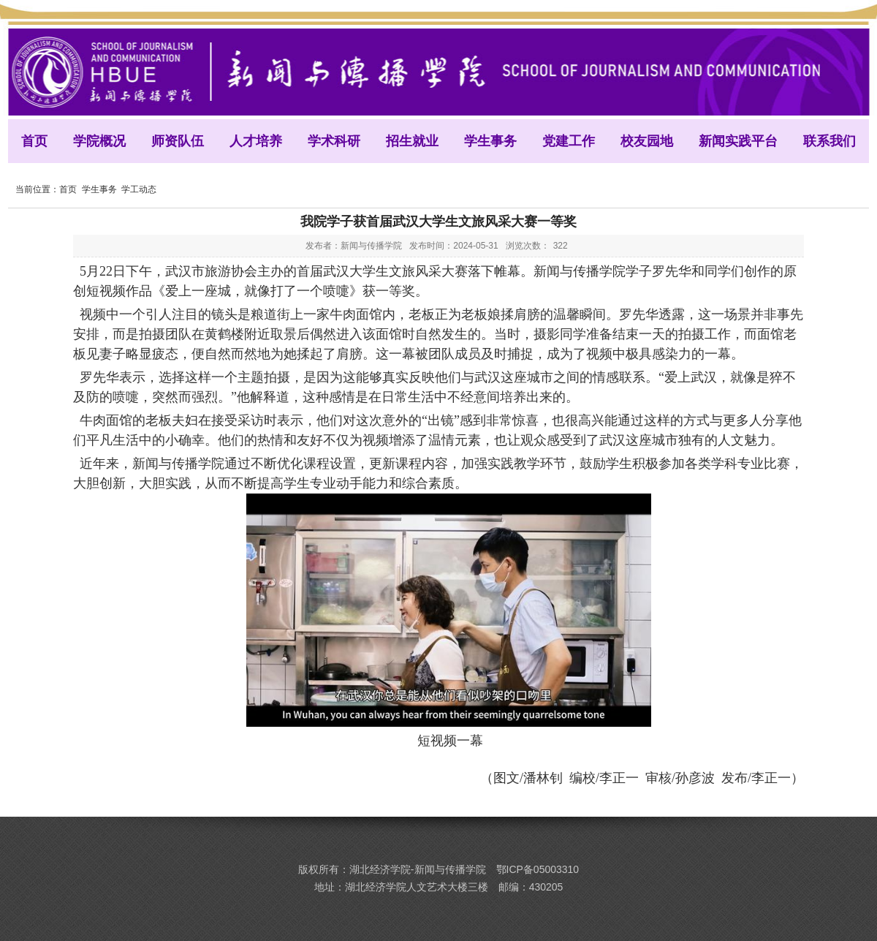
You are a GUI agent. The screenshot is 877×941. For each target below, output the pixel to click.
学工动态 (138, 189)
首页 (68, 189)
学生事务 (99, 189)
